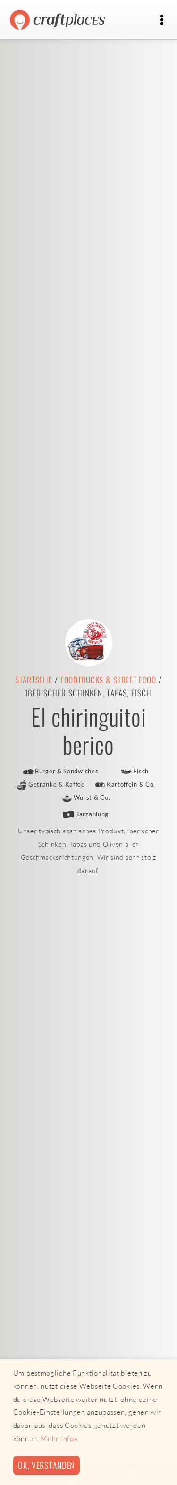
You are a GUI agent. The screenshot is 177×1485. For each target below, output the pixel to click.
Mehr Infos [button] (59, 1438)
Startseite (33, 679)
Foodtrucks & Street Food (108, 679)
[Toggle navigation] (162, 20)
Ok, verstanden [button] (46, 1465)
